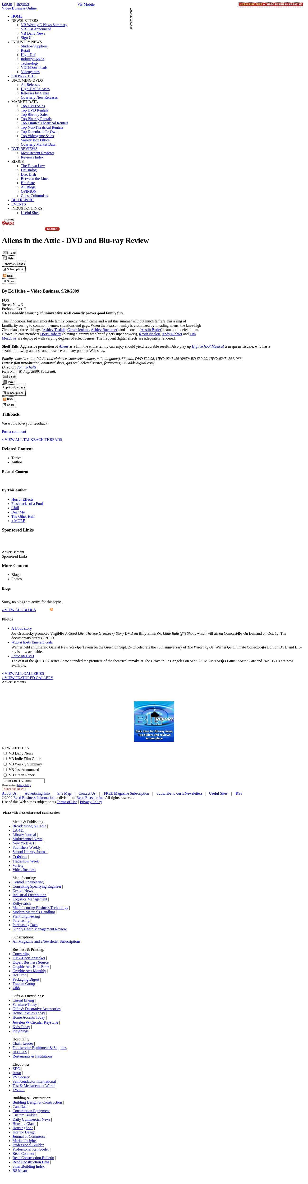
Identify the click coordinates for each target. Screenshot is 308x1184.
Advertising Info (38, 793)
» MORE (18, 521)
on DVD (22, 656)
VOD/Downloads (34, 67)
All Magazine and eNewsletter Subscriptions (46, 941)
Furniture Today (25, 1004)
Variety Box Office (35, 140)
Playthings (21, 1031)
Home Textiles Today (29, 1013)
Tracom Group (24, 984)
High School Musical (208, 346)
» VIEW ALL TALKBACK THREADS (32, 440)
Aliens (63, 346)
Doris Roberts (50, 334)
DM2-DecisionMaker (29, 958)
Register (23, 4)
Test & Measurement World (34, 1086)
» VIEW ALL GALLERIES (23, 673)
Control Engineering (28, 882)
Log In (7, 4)
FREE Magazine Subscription (126, 793)
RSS (239, 793)
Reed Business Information (34, 798)
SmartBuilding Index (29, 1166)
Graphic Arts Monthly (29, 971)
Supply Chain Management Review (40, 929)
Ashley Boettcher (104, 330)
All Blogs (28, 187)
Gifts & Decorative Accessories (36, 1009)
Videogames (30, 72)
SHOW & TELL (24, 76)
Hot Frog (19, 975)
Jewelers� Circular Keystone (35, 1022)
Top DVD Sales (33, 106)
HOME (17, 16)
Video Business (24, 870)
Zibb (16, 988)
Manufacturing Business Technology (40, 908)
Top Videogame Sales (37, 136)
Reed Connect (23, 1153)
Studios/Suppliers (34, 46)
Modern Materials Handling (34, 912)
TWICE (19, 1090)
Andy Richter (172, 334)
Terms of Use (67, 802)
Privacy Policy (24, 785)
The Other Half (23, 516)
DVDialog (29, 170)
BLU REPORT (22, 200)
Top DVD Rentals (34, 110)
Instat (17, 1073)
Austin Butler (151, 330)
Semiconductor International (34, 1081)
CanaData (20, 1107)
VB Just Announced (36, 29)
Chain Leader (23, 1043)
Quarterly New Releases (39, 97)
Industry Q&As (32, 59)
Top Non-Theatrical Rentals (42, 127)
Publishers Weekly (27, 847)
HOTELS (20, 1052)
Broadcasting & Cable (29, 826)
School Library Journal (30, 852)
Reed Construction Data (31, 1162)
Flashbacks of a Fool (27, 504)
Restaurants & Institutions (32, 1056)
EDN (16, 1069)
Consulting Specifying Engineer (37, 886)
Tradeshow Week (26, 861)
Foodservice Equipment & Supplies (40, 1048)
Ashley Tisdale (54, 330)
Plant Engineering (26, 916)
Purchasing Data (25, 925)
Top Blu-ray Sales (34, 114)
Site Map (64, 793)
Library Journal (24, 835)
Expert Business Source (31, 962)
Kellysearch (22, 903)
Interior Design (24, 1132)
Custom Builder (25, 1115)
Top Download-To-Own (39, 132)
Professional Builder (28, 1145)
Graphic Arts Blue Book (31, 967)
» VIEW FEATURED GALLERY (27, 678)
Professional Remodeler (31, 1149)
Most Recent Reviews (37, 153)
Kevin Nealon (149, 334)
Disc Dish (28, 174)
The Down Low (33, 166)
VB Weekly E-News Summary (44, 25)
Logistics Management (30, 899)
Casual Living (23, 1000)
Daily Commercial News (31, 1119)
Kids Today (21, 1027)
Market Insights (25, 1141)
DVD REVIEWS (24, 149)
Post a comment (14, 431)
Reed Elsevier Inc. (90, 798)
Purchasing (21, 920)
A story (21, 628)
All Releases (30, 85)
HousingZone (23, 1128)
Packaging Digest (26, 979)
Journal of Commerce (29, 1136)
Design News (23, 891)
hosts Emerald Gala (32, 642)
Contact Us (87, 793)
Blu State (28, 183)
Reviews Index (32, 157)
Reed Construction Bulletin (33, 1158)
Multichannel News (27, 839)
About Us (10, 793)
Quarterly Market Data (38, 144)
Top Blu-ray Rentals (36, 119)
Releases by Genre (35, 93)
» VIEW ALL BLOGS (19, 610)
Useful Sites (30, 213)
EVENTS (18, 204)
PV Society (21, 1077)
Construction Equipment (31, 1111)
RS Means (20, 1171)
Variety (18, 865)
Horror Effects (22, 499)
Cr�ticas (20, 857)
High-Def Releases (35, 89)
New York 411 (23, 843)
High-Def (28, 55)
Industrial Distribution (29, 895)
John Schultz (26, 367)
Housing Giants (24, 1124)
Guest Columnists (34, 196)
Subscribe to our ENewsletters (179, 793)
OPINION (29, 191)
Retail (25, 50)
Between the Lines (35, 179)
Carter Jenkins (78, 330)
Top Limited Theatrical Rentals (44, 123)
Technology (30, 63)
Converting (21, 954)
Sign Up (27, 38)
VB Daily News (33, 33)
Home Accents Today (29, 1017)
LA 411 (18, 830)
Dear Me (18, 512)
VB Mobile (86, 4)
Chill (15, 508)
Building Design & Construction (37, 1102)
